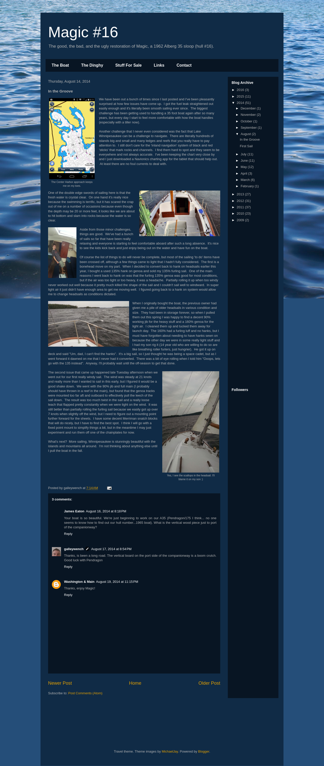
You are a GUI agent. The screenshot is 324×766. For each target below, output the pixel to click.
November (249, 115)
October (247, 121)
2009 (241, 220)
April (244, 173)
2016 (241, 90)
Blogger (203, 751)
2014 (241, 103)
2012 (241, 201)
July (244, 154)
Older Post (209, 683)
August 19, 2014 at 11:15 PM (117, 582)
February (248, 186)
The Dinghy (92, 65)
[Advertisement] (252, 305)
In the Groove (250, 139)
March (246, 180)
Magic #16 (83, 32)
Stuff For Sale (128, 65)
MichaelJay (170, 751)
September (249, 127)
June (245, 160)
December (249, 108)
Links (159, 65)
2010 (241, 213)
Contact (184, 65)
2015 (241, 96)
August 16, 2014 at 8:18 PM (106, 511)
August (246, 134)
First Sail (246, 146)
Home (135, 683)
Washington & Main (79, 582)
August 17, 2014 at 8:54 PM (111, 549)
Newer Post (60, 683)
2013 (241, 194)
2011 (241, 207)
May (244, 167)
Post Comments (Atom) (85, 693)
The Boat (60, 65)
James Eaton (74, 511)
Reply (68, 534)
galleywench (74, 549)
